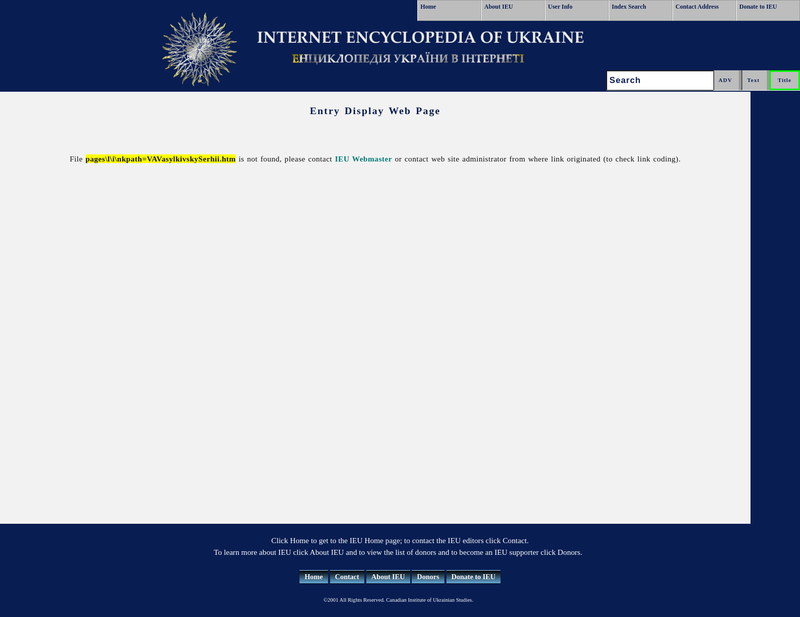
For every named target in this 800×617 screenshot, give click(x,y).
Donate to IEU (758, 6)
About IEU (498, 6)
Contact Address (697, 6)
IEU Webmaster (363, 158)
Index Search (629, 6)
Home (428, 6)
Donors (428, 577)
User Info (560, 6)
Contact (347, 577)
